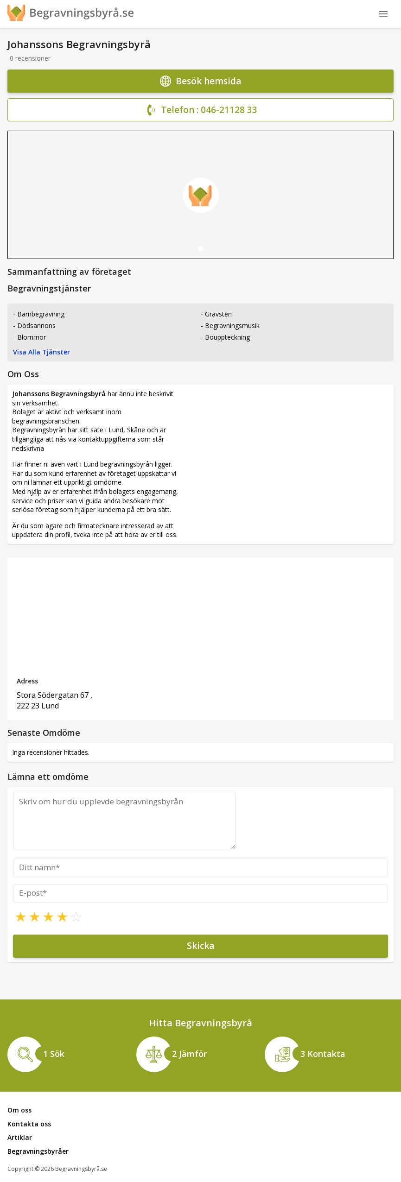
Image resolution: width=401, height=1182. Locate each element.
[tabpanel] (200, 195)
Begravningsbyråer (38, 1151)
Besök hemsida (200, 81)
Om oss (19, 1110)
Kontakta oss (29, 1123)
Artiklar (19, 1137)
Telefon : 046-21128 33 (201, 110)
